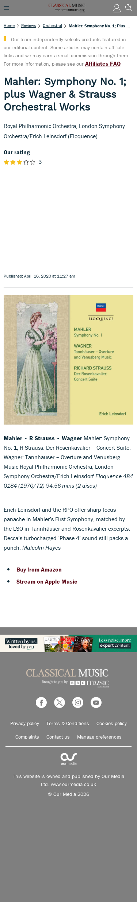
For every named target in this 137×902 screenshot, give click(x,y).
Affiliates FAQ (103, 63)
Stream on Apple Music (46, 581)
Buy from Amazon (39, 569)
